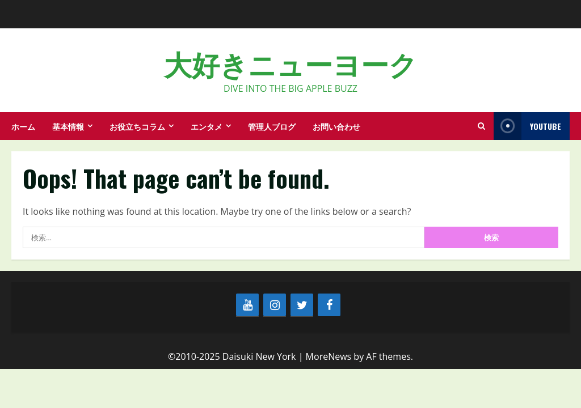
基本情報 (68, 126)
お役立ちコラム (137, 126)
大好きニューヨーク (290, 62)
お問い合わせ (336, 126)
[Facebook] (329, 305)
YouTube (527, 126)
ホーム (23, 126)
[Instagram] (274, 305)
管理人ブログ (272, 126)
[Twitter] (301, 305)
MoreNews (329, 356)
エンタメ (206, 126)
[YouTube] (247, 305)
